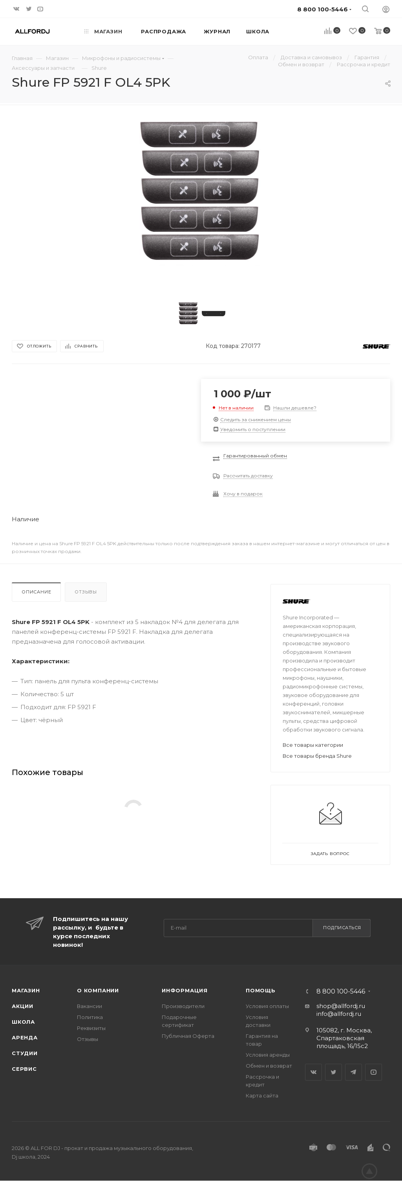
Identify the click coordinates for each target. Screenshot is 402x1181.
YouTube (373, 1072)
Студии (25, 1053)
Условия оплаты (267, 1006)
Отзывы (86, 592)
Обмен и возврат (269, 1066)
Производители (183, 1006)
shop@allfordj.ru (340, 1006)
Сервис (24, 1069)
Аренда (25, 1037)
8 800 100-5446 (340, 991)
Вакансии (89, 1006)
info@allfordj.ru (338, 1013)
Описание (36, 592)
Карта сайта (262, 1095)
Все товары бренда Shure (317, 756)
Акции (22, 1006)
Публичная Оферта (188, 1036)
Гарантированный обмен (255, 456)
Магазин (26, 990)
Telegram (353, 1072)
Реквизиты (91, 1028)
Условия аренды (268, 1055)
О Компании (98, 990)
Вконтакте (313, 1072)
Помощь (261, 990)
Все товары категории (313, 745)
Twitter (333, 1072)
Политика (90, 1017)
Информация (185, 990)
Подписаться (342, 927)
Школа (23, 1022)
